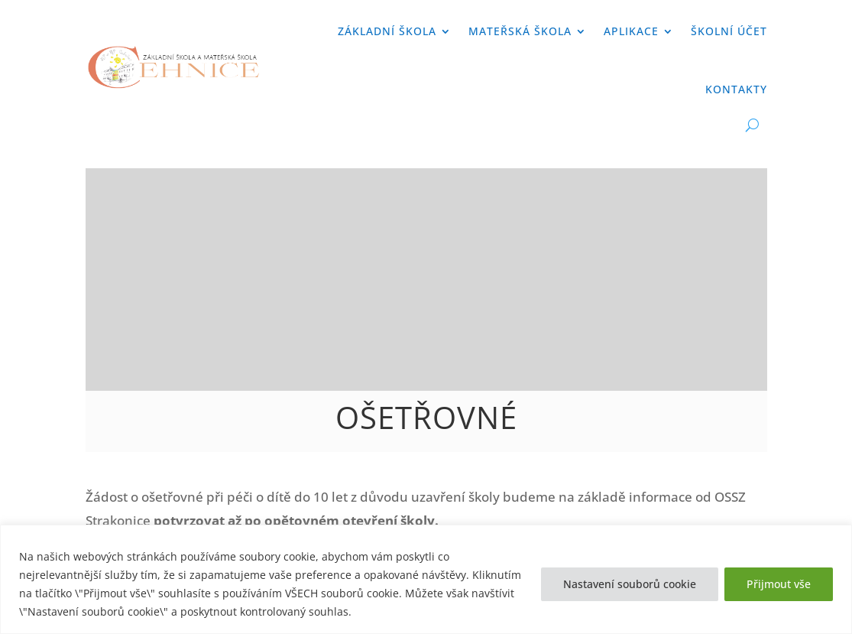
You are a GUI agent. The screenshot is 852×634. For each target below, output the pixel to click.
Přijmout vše (779, 584)
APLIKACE (631, 31)
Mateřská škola (520, 31)
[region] (426, 579)
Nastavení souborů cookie (629, 584)
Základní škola (387, 31)
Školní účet (729, 31)
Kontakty (736, 89)
